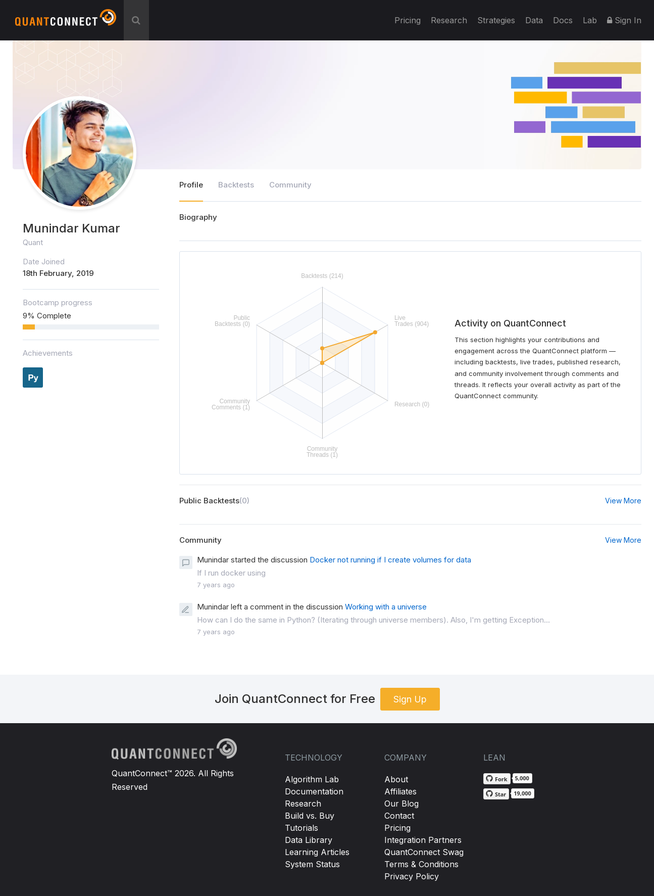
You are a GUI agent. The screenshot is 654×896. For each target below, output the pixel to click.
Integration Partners (423, 840)
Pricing (407, 20)
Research (449, 20)
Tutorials (301, 828)
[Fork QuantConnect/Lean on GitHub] (497, 778)
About (396, 779)
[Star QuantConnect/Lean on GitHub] (496, 793)
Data (534, 20)
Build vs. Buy (309, 816)
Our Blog (401, 803)
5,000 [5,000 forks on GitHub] (522, 778)
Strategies (496, 20)
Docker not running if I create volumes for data (390, 559)
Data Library (308, 840)
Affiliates (400, 791)
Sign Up (410, 699)
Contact (399, 816)
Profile (191, 185)
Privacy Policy (411, 876)
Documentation (314, 791)
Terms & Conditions (421, 864)
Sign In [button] (624, 20)
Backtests (236, 185)
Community (290, 185)
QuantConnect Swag (424, 852)
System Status (312, 864)
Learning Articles (317, 852)
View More (623, 500)
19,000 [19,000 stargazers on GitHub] (522, 793)
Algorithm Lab (312, 779)
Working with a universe (386, 606)
